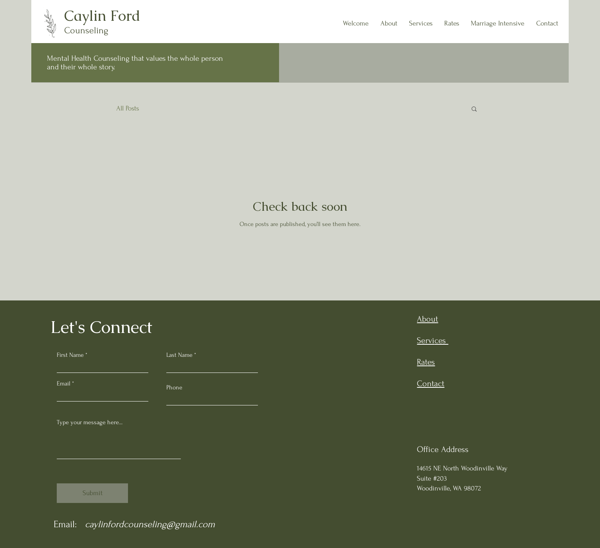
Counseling (86, 30)
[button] (474, 109)
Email (63, 383)
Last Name (179, 355)
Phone (174, 387)
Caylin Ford (104, 15)
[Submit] (92, 493)
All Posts (127, 108)
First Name (70, 355)
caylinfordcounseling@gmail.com (150, 524)
